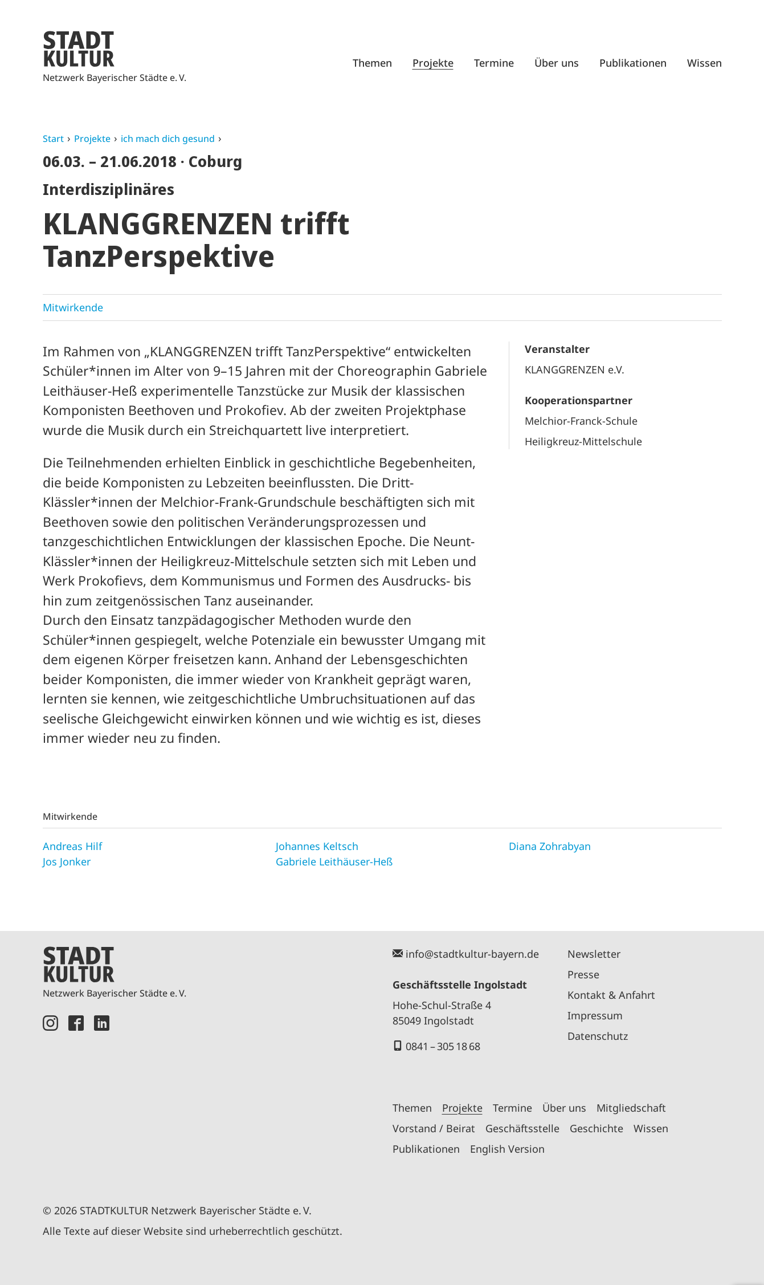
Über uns (556, 63)
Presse (583, 974)
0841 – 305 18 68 (443, 1046)
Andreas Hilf (72, 846)
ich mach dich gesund (168, 138)
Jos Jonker (67, 861)
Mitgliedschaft (631, 1108)
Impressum (595, 1015)
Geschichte (596, 1128)
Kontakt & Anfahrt (611, 995)
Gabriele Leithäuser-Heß (334, 861)
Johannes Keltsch (317, 846)
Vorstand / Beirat (434, 1128)
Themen (372, 63)
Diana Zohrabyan (550, 846)
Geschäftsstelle (522, 1128)
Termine (494, 63)
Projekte (433, 63)
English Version (507, 1149)
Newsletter (593, 954)
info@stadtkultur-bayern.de (472, 954)
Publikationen (633, 63)
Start (53, 138)
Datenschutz (597, 1036)
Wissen (704, 63)
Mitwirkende (73, 307)
